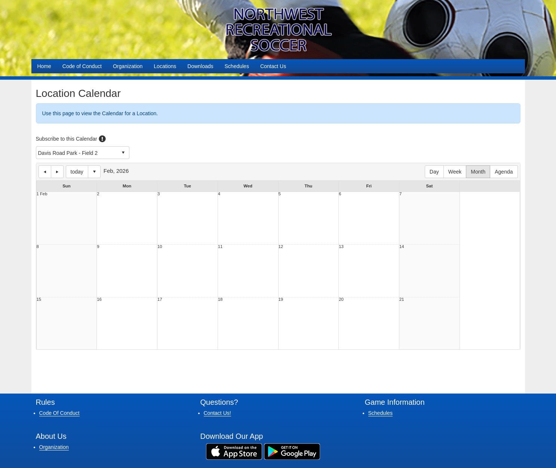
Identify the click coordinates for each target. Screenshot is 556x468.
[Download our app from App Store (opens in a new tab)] (234, 451)
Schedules (237, 66)
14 (401, 247)
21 (401, 299)
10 (159, 247)
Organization (127, 66)
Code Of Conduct (59, 413)
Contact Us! (217, 413)
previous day (45, 171)
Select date (94, 171)
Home (44, 66)
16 (99, 299)
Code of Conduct (82, 66)
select (123, 153)
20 (341, 299)
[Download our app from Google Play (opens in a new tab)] (292, 451)
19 (281, 299)
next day (57, 171)
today (77, 172)
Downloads (200, 66)
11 (220, 247)
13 (341, 247)
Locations (165, 66)
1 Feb (42, 194)
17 (159, 299)
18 (220, 299)
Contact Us (273, 66)
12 (281, 247)
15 (39, 299)
